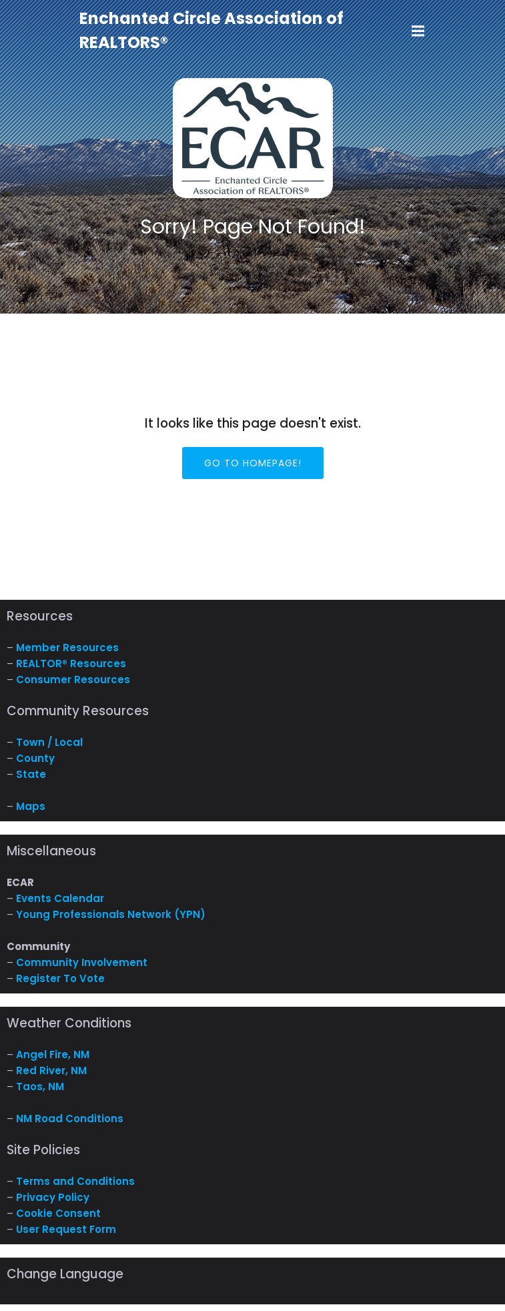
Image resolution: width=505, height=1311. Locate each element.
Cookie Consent (58, 1213)
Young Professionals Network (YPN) (110, 914)
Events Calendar (60, 898)
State (31, 774)
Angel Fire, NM (52, 1054)
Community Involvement (81, 962)
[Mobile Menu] (418, 31)
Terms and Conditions (75, 1181)
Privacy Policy (52, 1197)
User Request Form (66, 1229)
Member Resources (67, 647)
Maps (30, 806)
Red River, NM (51, 1070)
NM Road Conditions (69, 1119)
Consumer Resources (73, 680)
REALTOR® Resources (71, 664)
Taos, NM (40, 1086)
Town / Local (49, 742)
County (35, 758)
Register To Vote (60, 978)
